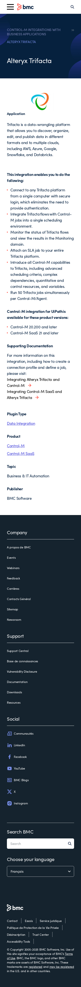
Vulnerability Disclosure (22, 671)
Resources (13, 702)
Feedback (13, 578)
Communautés (20, 733)
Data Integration (21, 423)
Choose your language (30, 859)
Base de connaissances (22, 661)
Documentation (17, 682)
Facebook (17, 756)
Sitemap (12, 609)
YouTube (16, 768)
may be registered (61, 967)
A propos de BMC (19, 547)
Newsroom (14, 620)
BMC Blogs (18, 780)
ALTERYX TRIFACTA (21, 42)
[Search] (72, 7)
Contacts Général (19, 599)
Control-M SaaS (20, 453)
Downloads (14, 692)
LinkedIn (16, 745)
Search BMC (20, 831)
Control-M (16, 445)
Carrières (13, 589)
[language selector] (40, 871)
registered (35, 967)
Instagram (17, 803)
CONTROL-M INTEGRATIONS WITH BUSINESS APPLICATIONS (33, 32)
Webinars (13, 568)
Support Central (18, 651)
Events (11, 558)
